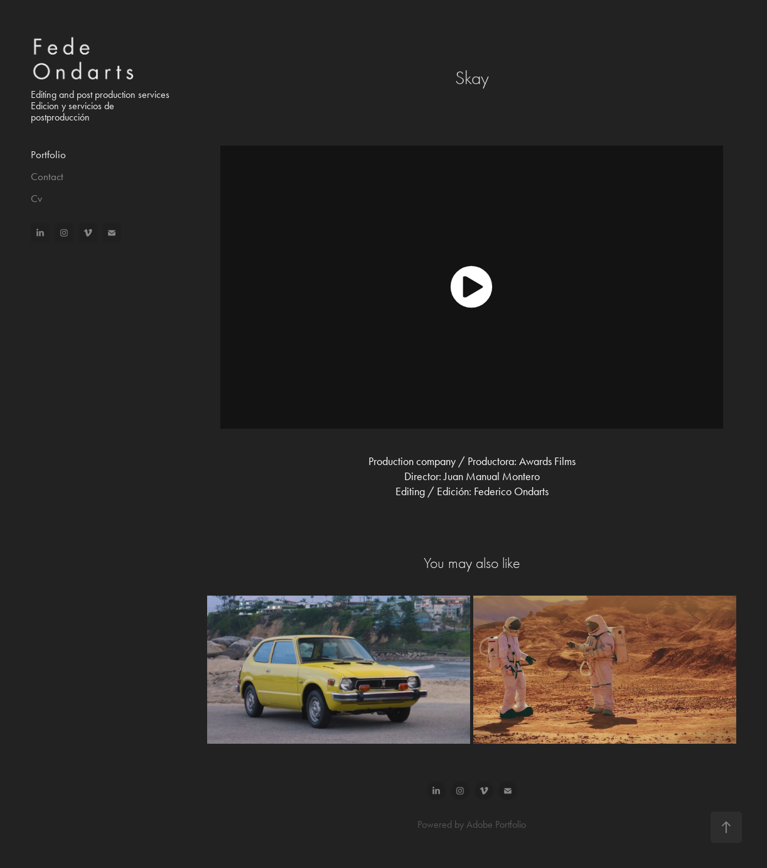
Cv (36, 198)
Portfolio (48, 154)
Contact (47, 176)
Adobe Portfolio (496, 824)
